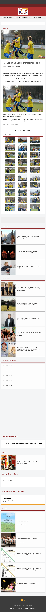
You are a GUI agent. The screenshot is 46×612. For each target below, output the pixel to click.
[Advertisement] (23, 412)
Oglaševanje (33, 608)
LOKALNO (4, 17)
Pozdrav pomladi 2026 (23, 521)
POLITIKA (16, 17)
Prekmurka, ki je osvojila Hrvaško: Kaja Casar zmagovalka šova (28, 236)
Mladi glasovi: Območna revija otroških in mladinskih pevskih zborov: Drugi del (29, 568)
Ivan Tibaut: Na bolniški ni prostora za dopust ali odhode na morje (28, 318)
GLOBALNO (10, 17)
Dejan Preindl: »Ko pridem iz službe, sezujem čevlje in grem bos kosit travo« (28, 303)
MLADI (35, 17)
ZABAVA (40, 17)
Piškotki (26, 608)
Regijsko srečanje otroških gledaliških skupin (28, 583)
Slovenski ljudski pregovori (10, 436)
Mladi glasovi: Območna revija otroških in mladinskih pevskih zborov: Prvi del (29, 553)
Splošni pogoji (19, 608)
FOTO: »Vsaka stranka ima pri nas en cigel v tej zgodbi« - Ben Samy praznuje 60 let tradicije (29, 333)
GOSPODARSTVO (23, 17)
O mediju (12, 608)
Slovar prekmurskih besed (10, 474)
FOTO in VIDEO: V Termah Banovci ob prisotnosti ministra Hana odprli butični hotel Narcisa (28, 288)
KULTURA (31, 17)
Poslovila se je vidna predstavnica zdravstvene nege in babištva (27, 251)
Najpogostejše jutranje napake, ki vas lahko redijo (29, 266)
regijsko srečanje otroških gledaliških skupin (28, 538)
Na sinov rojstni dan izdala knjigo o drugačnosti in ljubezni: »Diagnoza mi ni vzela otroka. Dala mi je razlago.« (28, 348)
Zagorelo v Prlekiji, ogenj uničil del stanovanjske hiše (27, 462)
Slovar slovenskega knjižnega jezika (13, 491)
